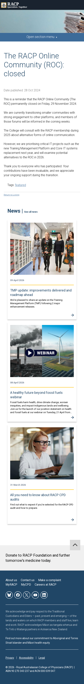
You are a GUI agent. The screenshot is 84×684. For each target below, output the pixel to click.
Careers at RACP (45, 584)
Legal (42, 657)
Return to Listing (11, 195)
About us (11, 580)
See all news (31, 212)
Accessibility (26, 657)
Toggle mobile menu (79, 5)
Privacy (10, 657)
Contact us (27, 580)
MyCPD (26, 584)
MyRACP (11, 584)
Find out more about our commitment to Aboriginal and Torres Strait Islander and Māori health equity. (42, 640)
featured (20, 185)
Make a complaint (49, 580)
